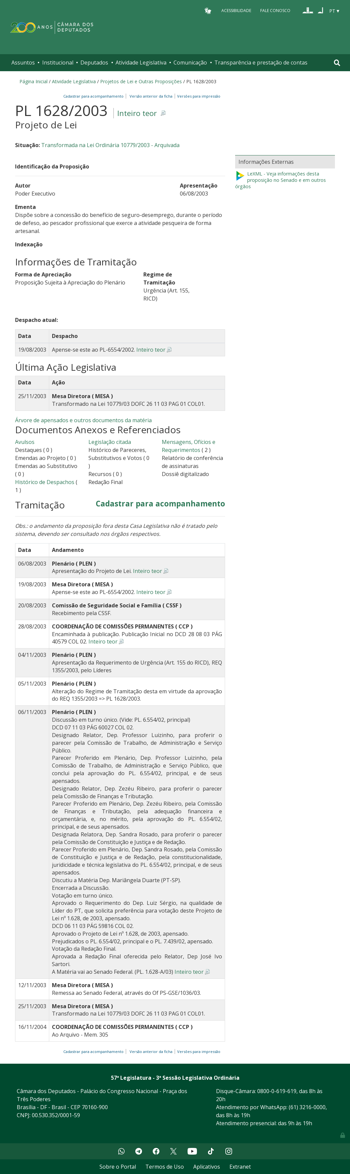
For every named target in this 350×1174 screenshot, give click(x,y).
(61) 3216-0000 (307, 1107)
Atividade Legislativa (141, 62)
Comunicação (190, 62)
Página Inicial (33, 81)
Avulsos (24, 442)
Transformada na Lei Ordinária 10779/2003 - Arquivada (110, 145)
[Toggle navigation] (337, 63)
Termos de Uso (164, 1166)
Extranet (240, 1166)
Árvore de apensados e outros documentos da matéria (83, 420)
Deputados (94, 62)
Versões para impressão (197, 96)
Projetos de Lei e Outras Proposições (141, 81)
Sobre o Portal (117, 1166)
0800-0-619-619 (276, 1091)
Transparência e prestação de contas (260, 62)
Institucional (57, 62)
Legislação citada (109, 442)
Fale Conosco (275, 10)
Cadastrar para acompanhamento (94, 96)
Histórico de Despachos (44, 482)
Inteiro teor (137, 113)
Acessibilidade (236, 10)
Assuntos (23, 62)
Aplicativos (206, 1166)
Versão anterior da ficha (151, 96)
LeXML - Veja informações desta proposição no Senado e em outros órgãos (280, 180)
